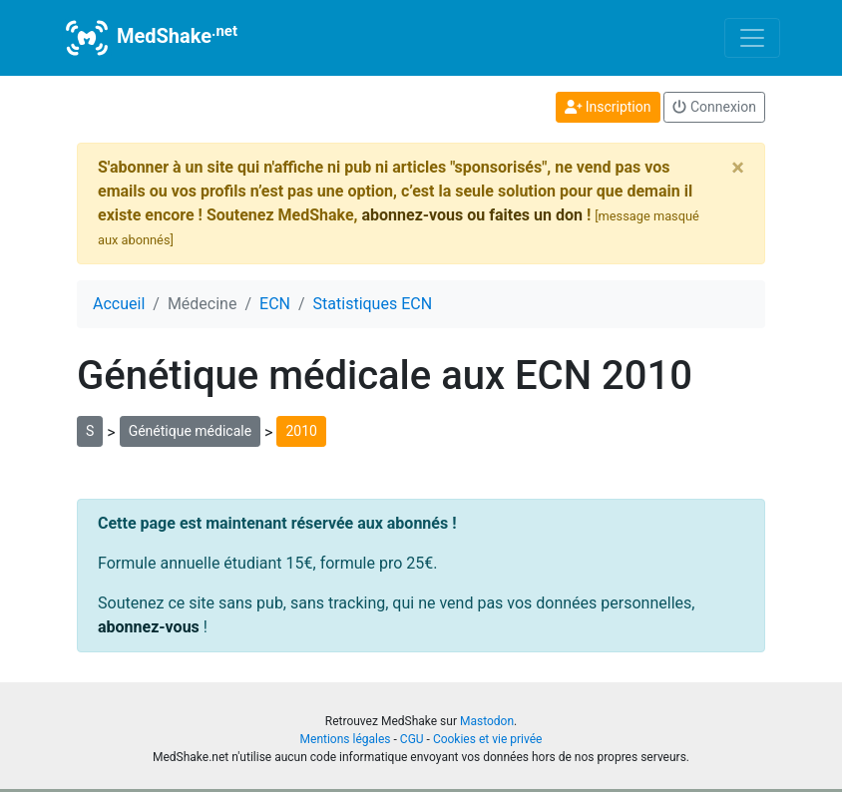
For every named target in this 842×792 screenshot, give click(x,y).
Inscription (608, 107)
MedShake (149, 38)
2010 (300, 431)
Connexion (714, 107)
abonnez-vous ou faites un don (471, 214)
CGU (412, 739)
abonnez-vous (149, 626)
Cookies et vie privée (488, 739)
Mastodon (487, 721)
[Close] (737, 168)
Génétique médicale (190, 431)
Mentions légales (345, 739)
